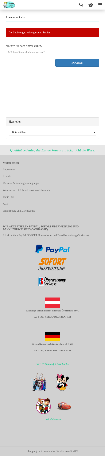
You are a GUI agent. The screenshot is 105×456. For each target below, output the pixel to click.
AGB (6, 203)
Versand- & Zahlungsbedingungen (21, 183)
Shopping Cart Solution (39, 451)
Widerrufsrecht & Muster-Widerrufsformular (27, 190)
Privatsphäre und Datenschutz (19, 210)
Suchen (77, 62)
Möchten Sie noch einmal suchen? (24, 45)
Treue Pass (8, 197)
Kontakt (7, 176)
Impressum (9, 169)
